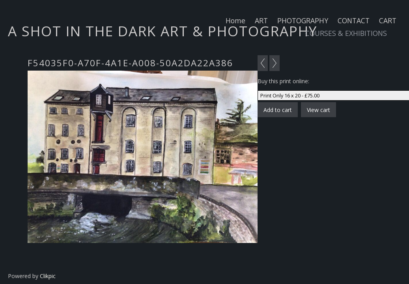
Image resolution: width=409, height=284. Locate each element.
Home (235, 20)
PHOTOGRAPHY (302, 20)
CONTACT (354, 20)
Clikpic (48, 276)
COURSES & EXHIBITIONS (346, 33)
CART (387, 20)
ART (261, 20)
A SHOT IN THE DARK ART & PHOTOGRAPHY (162, 30)
